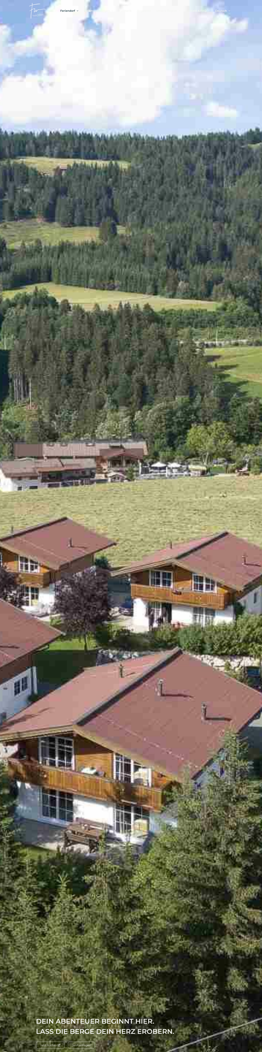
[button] (76, 11)
